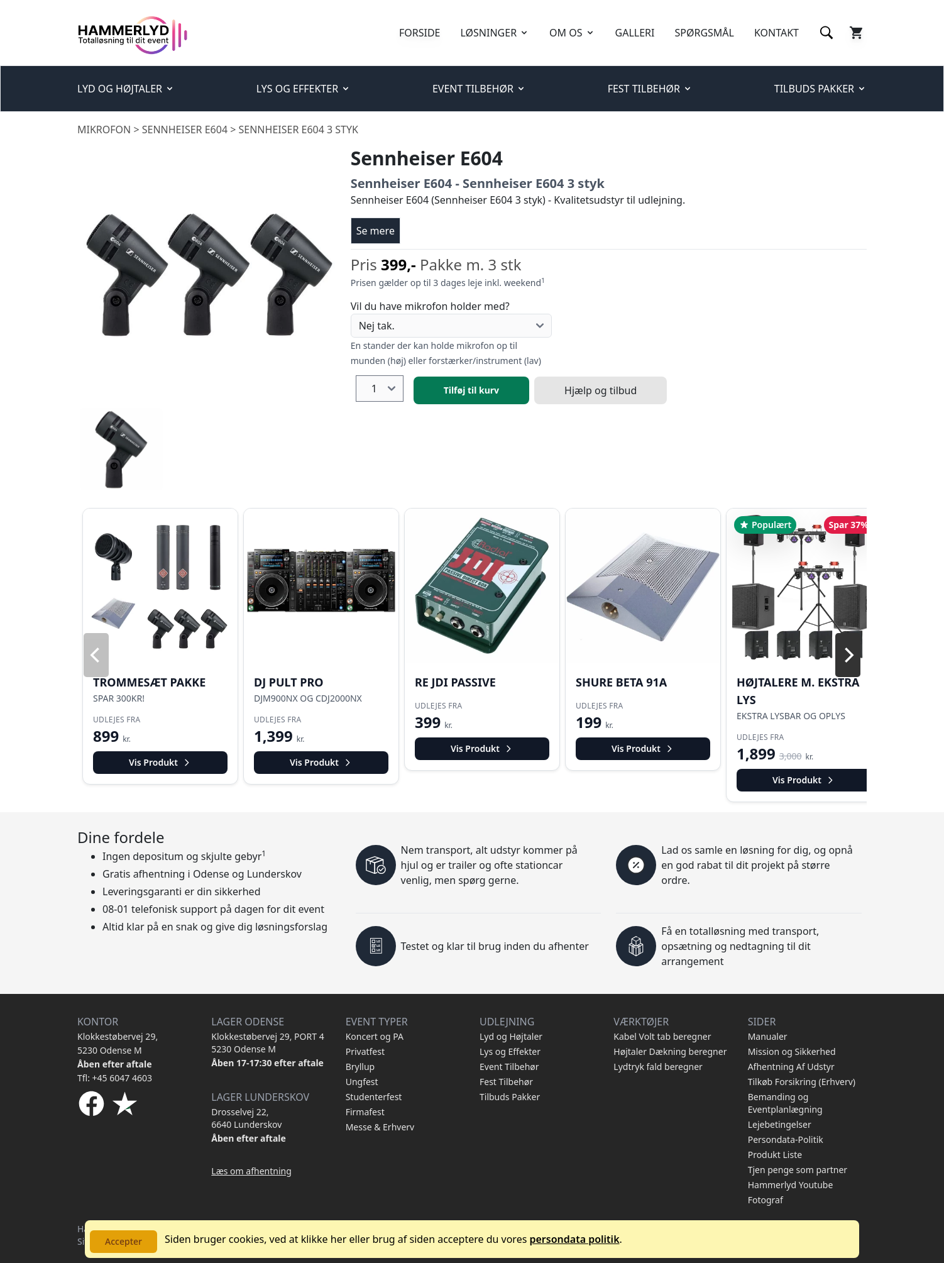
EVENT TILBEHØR (479, 89)
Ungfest (362, 1082)
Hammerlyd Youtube (790, 1185)
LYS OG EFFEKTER (303, 89)
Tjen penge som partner (797, 1170)
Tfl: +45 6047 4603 (114, 1078)
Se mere (375, 231)
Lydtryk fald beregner (658, 1067)
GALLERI (635, 33)
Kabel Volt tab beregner (662, 1036)
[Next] (847, 655)
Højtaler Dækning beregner (670, 1051)
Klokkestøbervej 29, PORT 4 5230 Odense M (267, 1042)
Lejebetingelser (779, 1124)
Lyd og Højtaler (511, 1036)
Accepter (123, 1241)
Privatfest (365, 1051)
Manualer (768, 1036)
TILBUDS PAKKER (820, 89)
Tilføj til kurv (471, 390)
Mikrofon (104, 129)
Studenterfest (374, 1097)
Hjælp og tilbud (600, 390)
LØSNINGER (495, 33)
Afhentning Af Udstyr (791, 1067)
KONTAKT (776, 33)
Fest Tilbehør (506, 1082)
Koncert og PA (374, 1036)
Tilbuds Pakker (510, 1097)
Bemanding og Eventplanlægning (785, 1103)
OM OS (572, 33)
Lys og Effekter (510, 1051)
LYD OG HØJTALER (126, 89)
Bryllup (360, 1067)
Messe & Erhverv (380, 1127)
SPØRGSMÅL (703, 33)
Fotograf (765, 1200)
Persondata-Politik (785, 1139)
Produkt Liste (775, 1155)
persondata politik (574, 1239)
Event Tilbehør (509, 1067)
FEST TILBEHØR (650, 89)
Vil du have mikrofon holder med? (430, 306)
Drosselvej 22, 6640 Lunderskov (246, 1118)
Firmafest (365, 1112)
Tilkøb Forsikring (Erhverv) (801, 1082)
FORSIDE (420, 33)
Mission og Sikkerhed (792, 1051)
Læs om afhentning (251, 1171)
